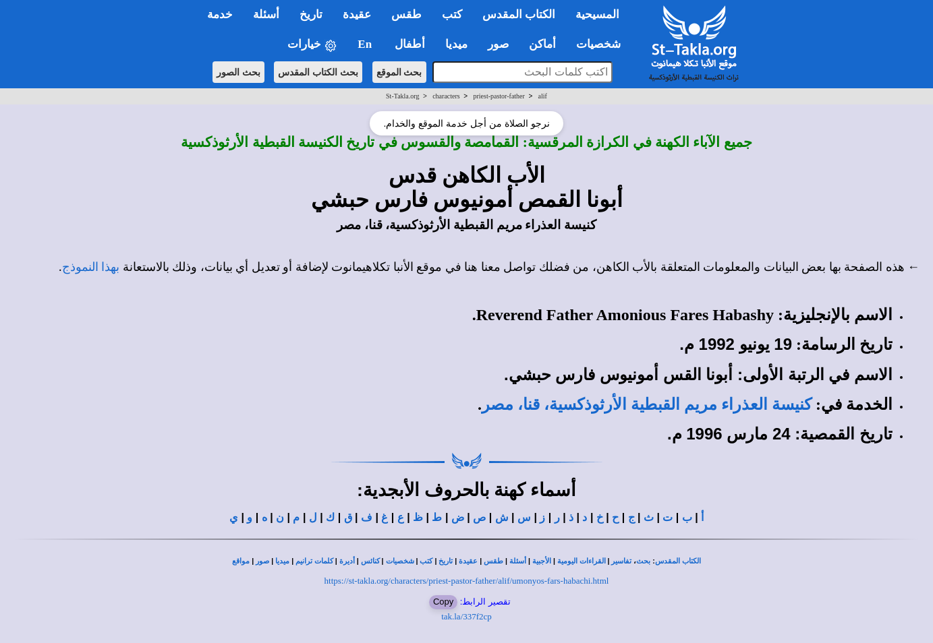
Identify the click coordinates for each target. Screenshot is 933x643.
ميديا (282, 561)
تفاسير (621, 561)
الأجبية (541, 561)
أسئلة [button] (266, 14)
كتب (426, 561)
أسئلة (517, 561)
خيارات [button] (312, 45)
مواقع (241, 561)
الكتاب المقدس (678, 561)
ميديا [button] (456, 44)
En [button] (366, 44)
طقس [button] (406, 14)
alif (542, 96)
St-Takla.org (402, 96)
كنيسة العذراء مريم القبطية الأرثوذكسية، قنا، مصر (647, 404)
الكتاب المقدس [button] (518, 14)
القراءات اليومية (581, 561)
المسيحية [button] (597, 14)
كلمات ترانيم (314, 561)
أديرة (347, 561)
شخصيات (400, 561)
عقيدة (468, 561)
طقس (493, 561)
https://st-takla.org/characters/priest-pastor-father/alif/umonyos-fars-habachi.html (466, 581)
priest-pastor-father (498, 96)
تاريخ (446, 561)
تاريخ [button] (311, 14)
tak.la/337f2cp (466, 616)
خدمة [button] (220, 14)
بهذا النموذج (91, 267)
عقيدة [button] (357, 14)
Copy (443, 601)
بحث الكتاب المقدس (318, 72)
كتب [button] (452, 14)
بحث (643, 561)
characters (446, 96)
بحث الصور (238, 72)
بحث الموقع (399, 72)
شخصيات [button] (602, 44)
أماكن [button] (542, 44)
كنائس (370, 561)
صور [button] (498, 44)
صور (262, 561)
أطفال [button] (410, 44)
